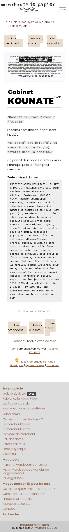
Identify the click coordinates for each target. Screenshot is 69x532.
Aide (50, 361)
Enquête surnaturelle (17, 499)
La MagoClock (13, 478)
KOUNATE (31, 101)
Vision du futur (13, 454)
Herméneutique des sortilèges (24, 408)
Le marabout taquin (17, 424)
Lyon (57, 97)
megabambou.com (34, 525)
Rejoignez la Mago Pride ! (20, 398)
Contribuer (53, 365)
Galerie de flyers (19, 393)
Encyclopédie (13, 388)
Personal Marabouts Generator (25, 465)
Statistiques (17, 365)
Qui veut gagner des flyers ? (23, 419)
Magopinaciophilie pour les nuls (26, 484)
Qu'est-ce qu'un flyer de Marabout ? (29, 489)
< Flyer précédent (11, 41)
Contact (9, 509)
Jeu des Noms (13, 439)
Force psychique (14, 449)
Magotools (11, 459)
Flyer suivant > (53, 41)
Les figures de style (16, 403)
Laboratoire (12, 414)
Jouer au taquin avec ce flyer (34, 341)
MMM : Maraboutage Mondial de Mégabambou (26, 471)
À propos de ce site (17, 504)
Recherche (11, 514)
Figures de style (35, 365)
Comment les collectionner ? (23, 494)
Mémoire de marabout (19, 434)
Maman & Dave (46, 528)
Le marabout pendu (17, 429)
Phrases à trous (14, 444)
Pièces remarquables (30, 361)
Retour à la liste (35, 41)
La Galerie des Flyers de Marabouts (31, 22)
